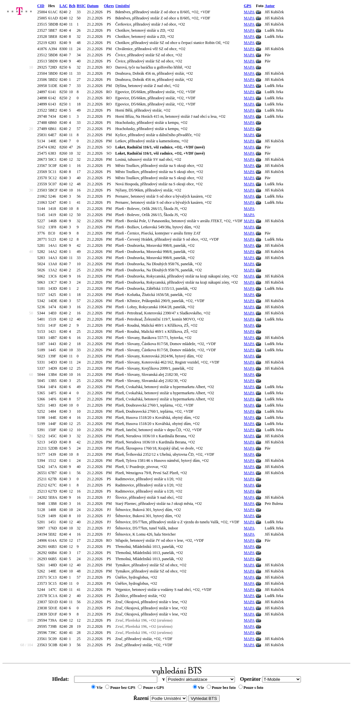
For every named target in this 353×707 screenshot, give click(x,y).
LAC (64, 6)
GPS (247, 6)
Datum (92, 6)
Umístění (122, 6)
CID (40, 6)
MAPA (249, 12)
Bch (72, 6)
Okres (109, 6)
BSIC (81, 6)
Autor (270, 6)
